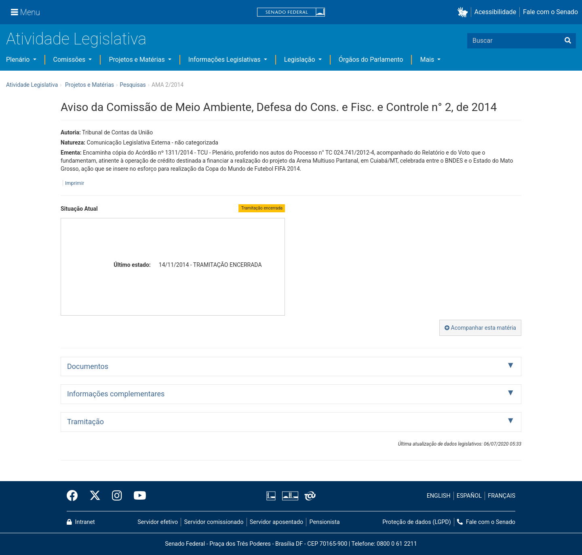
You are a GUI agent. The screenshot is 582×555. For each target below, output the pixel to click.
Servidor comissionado (214, 522)
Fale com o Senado (550, 12)
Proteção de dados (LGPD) (416, 522)
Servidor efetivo (157, 522)
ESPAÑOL (469, 495)
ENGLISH (439, 495)
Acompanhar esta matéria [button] (480, 328)
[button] (464, 12)
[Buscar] (568, 41)
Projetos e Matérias (137, 59)
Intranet (81, 522)
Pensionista (325, 522)
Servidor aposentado (276, 522)
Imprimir (74, 183)
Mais (428, 59)
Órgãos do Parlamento (371, 59)
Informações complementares (115, 394)
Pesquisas (133, 85)
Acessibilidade (495, 12)
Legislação (300, 59)
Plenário (18, 59)
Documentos (87, 366)
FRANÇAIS (501, 495)
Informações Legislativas (225, 59)
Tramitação (85, 421)
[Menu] (25, 12)
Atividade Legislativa (76, 38)
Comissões (70, 59)
